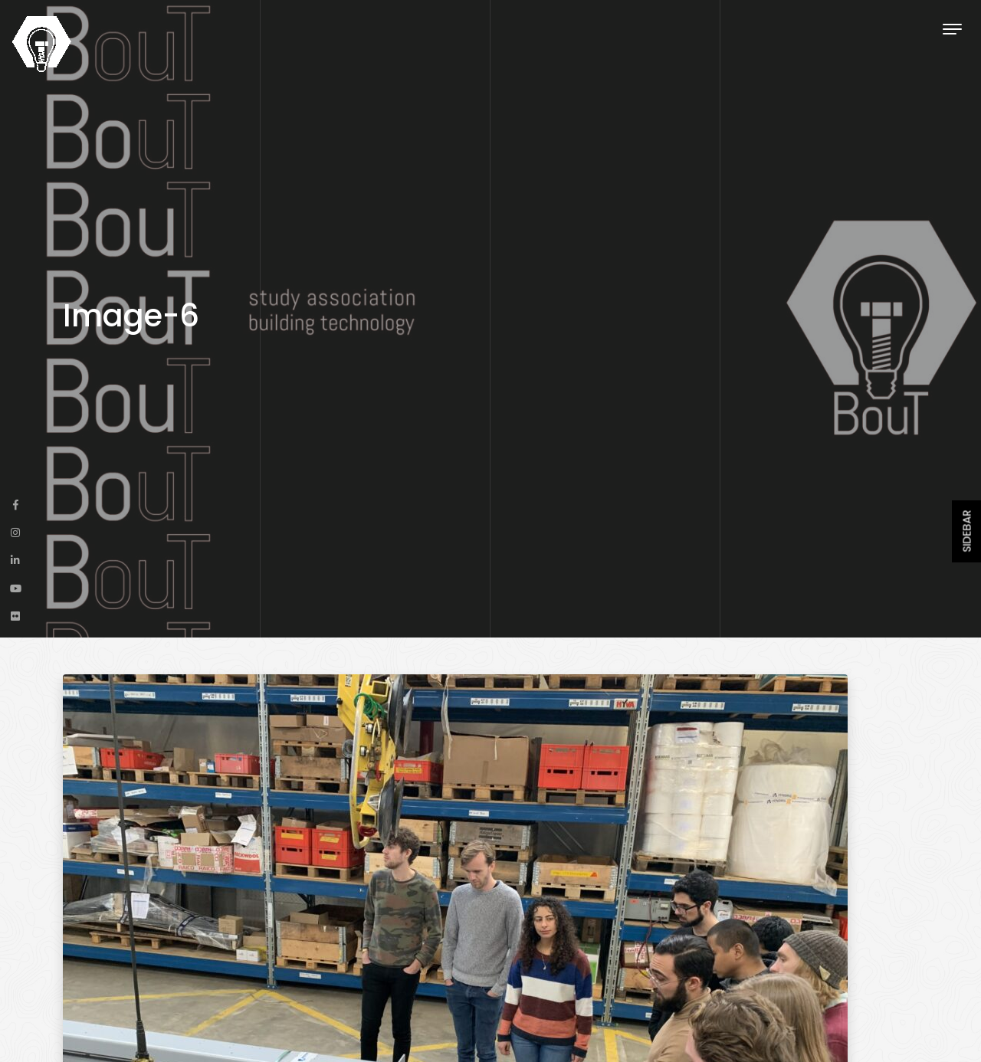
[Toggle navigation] (952, 28)
